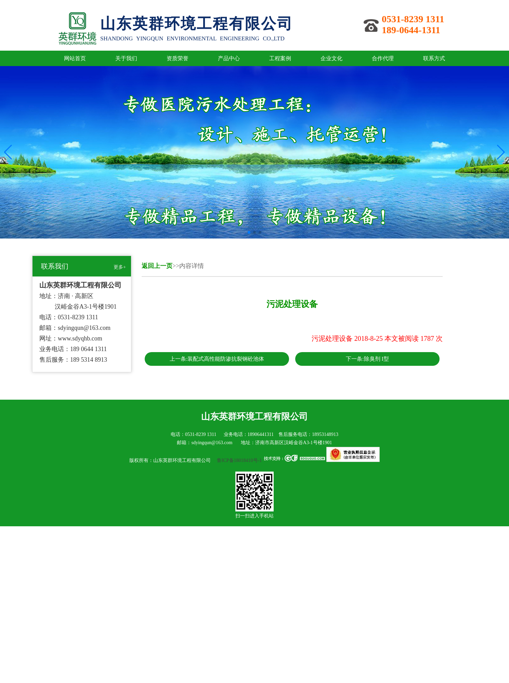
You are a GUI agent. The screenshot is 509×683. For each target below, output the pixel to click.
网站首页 (75, 58)
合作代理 (383, 58)
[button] (249, 232)
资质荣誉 (177, 58)
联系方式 (434, 58)
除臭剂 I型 (376, 359)
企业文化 (331, 58)
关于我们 (126, 58)
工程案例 (280, 58)
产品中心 (229, 58)
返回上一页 (157, 265)
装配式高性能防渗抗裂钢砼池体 (225, 359)
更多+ (120, 267)
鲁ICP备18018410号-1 (239, 460)
